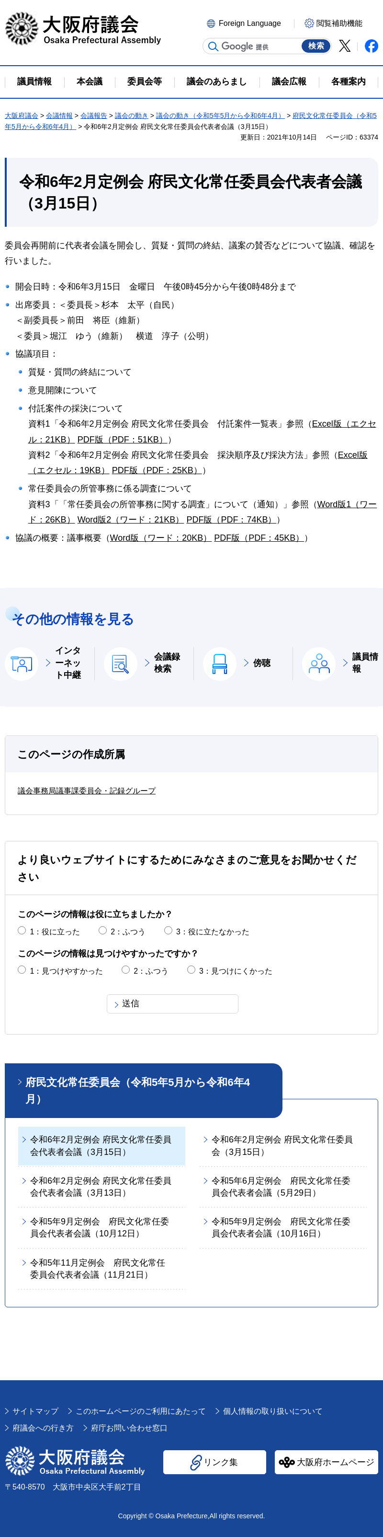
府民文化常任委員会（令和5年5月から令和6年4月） (137, 1090)
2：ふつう (128, 932)
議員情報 (365, 663)
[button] (249, 23)
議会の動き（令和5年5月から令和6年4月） (220, 115)
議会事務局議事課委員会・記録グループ (87, 791)
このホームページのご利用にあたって (141, 1411)
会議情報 (59, 115)
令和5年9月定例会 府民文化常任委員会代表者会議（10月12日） (99, 1227)
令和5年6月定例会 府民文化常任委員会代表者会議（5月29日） (281, 1187)
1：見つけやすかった (66, 971)
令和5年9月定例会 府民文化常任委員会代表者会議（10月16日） (281, 1227)
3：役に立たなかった (212, 932)
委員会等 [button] (144, 81)
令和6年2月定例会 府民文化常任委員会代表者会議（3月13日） (100, 1187)
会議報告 (93, 115)
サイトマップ (35, 1411)
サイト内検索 (213, 46)
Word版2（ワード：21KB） (131, 519)
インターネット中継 (68, 662)
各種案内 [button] (348, 81)
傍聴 (261, 663)
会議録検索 (167, 663)
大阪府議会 (21, 115)
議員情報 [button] (34, 81)
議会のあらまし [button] (217, 81)
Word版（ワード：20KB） (161, 538)
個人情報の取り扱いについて (273, 1411)
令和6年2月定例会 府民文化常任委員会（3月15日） (282, 1145)
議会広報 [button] (289, 81)
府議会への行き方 (43, 1428)
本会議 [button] (89, 81)
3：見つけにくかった (235, 971)
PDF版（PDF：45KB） (259, 538)
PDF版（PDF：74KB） (231, 519)
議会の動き (131, 115)
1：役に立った (55, 932)
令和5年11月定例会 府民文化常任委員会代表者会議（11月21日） (97, 1269)
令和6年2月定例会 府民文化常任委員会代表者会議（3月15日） (100, 1145)
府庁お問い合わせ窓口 (129, 1428)
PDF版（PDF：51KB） (123, 439)
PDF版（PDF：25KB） (157, 470)
